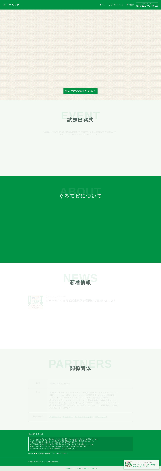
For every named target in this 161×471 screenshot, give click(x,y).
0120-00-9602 (149, 5)
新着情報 (130, 5)
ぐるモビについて (115, 5)
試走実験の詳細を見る (79, 91)
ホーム (102, 5)
